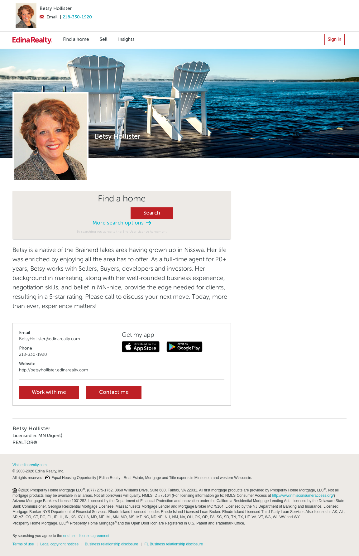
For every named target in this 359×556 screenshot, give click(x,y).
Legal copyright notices (59, 544)
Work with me (49, 392)
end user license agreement (86, 536)
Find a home (76, 39)
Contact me (114, 392)
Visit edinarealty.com (29, 465)
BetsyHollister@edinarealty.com (49, 338)
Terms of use (23, 544)
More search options (122, 223)
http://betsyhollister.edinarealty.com (53, 370)
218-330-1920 (77, 17)
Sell (104, 39)
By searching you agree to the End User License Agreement (122, 231)
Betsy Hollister (56, 8)
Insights (126, 39)
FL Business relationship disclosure (174, 544)
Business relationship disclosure (111, 544)
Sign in (334, 39)
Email (48, 17)
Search (151, 213)
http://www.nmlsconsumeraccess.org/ (303, 495)
